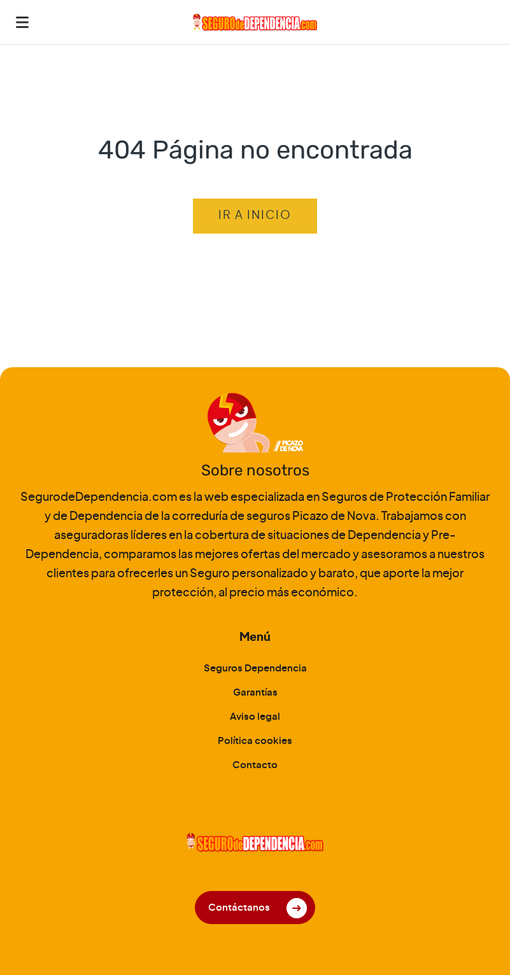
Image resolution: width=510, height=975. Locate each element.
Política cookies (255, 741)
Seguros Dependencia (255, 668)
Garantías (255, 693)
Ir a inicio (255, 215)
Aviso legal (255, 717)
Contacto (255, 765)
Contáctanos (239, 908)
